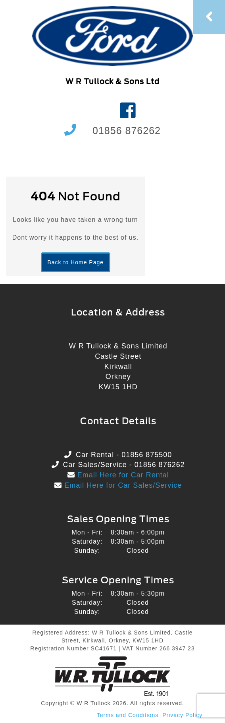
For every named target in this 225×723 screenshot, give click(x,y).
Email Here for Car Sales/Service (122, 485)
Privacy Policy (182, 715)
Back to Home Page (76, 262)
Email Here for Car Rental (122, 475)
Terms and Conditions (127, 715)
